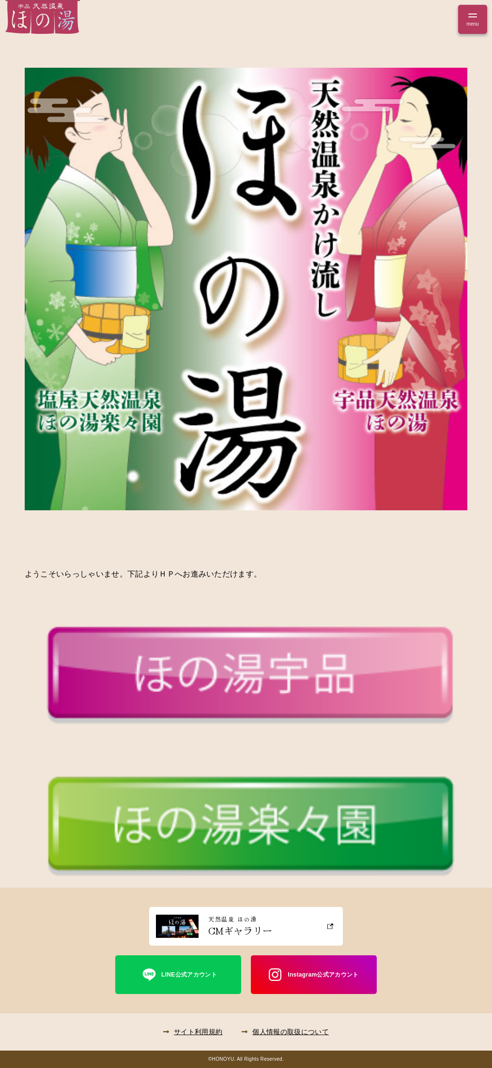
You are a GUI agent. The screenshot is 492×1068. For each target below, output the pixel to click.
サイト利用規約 (198, 1032)
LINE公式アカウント (189, 974)
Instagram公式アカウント (323, 974)
